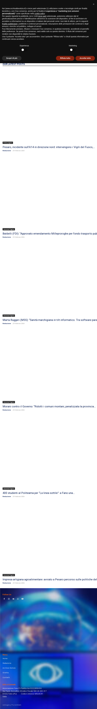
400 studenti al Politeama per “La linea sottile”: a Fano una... (39, 493)
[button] (94, 650)
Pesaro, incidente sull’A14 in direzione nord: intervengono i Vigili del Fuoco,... (49, 147)
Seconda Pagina (8, 229)
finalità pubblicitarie (10, 670)
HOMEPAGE (87, 51)
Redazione (7, 151)
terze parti (42, 662)
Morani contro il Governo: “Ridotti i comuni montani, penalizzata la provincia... (49, 406)
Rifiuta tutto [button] (65, 704)
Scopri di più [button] (11, 704)
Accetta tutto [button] (85, 704)
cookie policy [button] (40, 659)
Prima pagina (7, 143)
